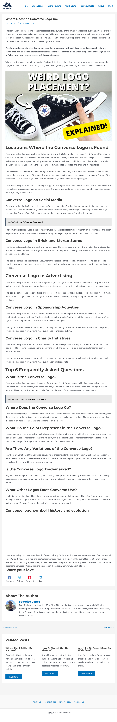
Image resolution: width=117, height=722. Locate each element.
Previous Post (9, 627)
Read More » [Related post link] (14, 677)
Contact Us (77, 702)
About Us (39, 702)
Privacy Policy (64, 702)
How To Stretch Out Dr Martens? (55, 649)
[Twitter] (20, 579)
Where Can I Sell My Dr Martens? (18, 649)
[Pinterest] (30, 579)
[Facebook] (9, 579)
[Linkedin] (40, 579)
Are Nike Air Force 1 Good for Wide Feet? (94, 649)
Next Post (109, 627)
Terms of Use (50, 702)
